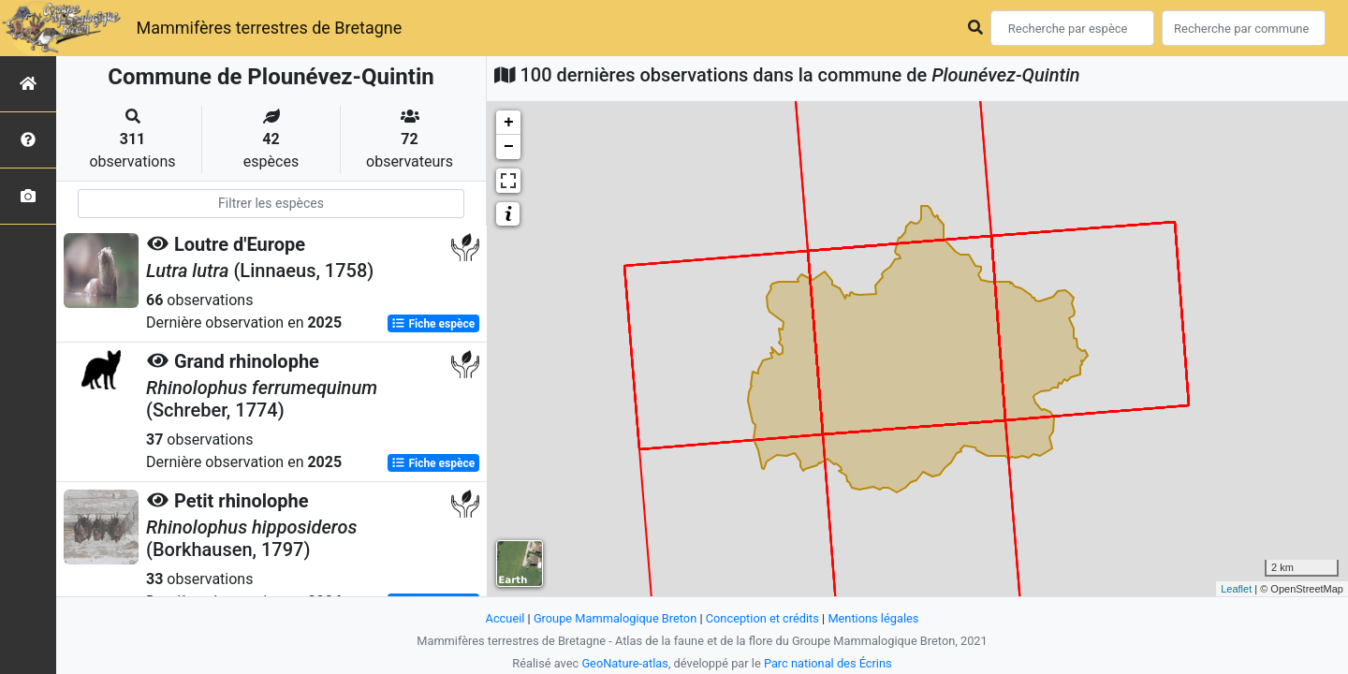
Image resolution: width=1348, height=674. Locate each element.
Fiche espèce (433, 323)
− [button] (509, 147)
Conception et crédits (762, 618)
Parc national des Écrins (828, 663)
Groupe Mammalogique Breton (615, 618)
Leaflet (1236, 588)
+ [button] (509, 122)
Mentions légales (873, 618)
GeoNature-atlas (624, 663)
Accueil (505, 618)
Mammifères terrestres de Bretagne (269, 27)
